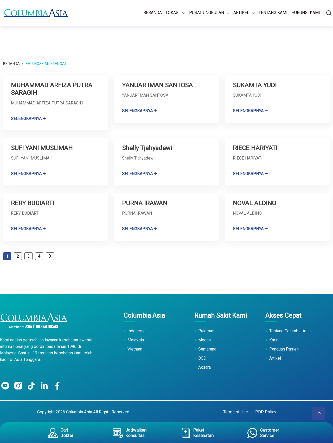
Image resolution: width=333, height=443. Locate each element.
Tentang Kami (273, 12)
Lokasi (173, 12)
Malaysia (135, 339)
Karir (273, 339)
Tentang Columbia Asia (290, 330)
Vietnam (134, 348)
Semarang (207, 348)
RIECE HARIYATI (255, 147)
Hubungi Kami (305, 12)
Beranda (152, 12)
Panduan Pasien (284, 348)
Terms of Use (235, 411)
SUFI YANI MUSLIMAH (43, 147)
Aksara (204, 367)
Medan (204, 339)
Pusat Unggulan (206, 12)
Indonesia (136, 330)
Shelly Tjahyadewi (147, 147)
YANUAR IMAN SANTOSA (158, 85)
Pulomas (206, 330)
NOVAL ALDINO (255, 203)
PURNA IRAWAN (145, 203)
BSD (202, 357)
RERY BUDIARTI (33, 203)
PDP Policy (265, 411)
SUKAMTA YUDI (255, 85)
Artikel (241, 12)
